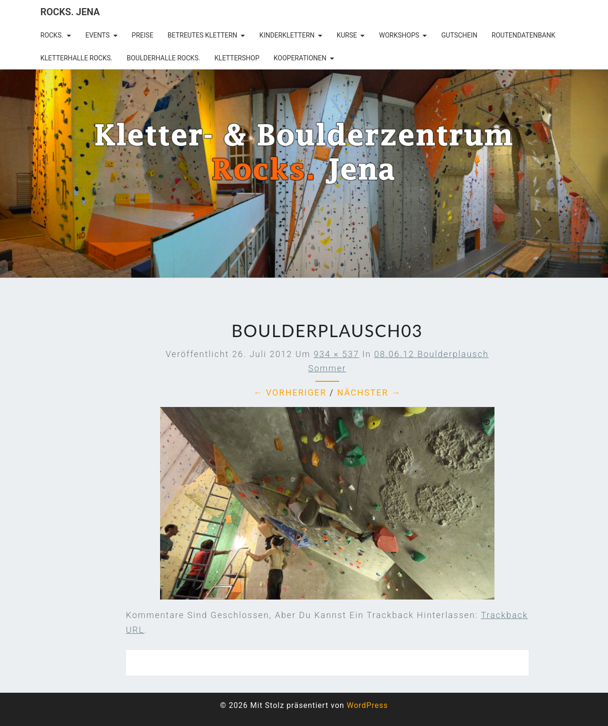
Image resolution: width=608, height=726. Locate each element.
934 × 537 (336, 354)
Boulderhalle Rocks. (163, 58)
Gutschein (459, 35)
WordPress (367, 705)
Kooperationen (300, 58)
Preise (142, 35)
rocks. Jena (70, 12)
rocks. (51, 35)
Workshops (399, 35)
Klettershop (236, 58)
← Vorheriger (289, 392)
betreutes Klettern (203, 35)
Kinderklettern (286, 35)
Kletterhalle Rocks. (76, 58)
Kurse (347, 35)
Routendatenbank (523, 35)
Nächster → (369, 392)
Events (98, 35)
